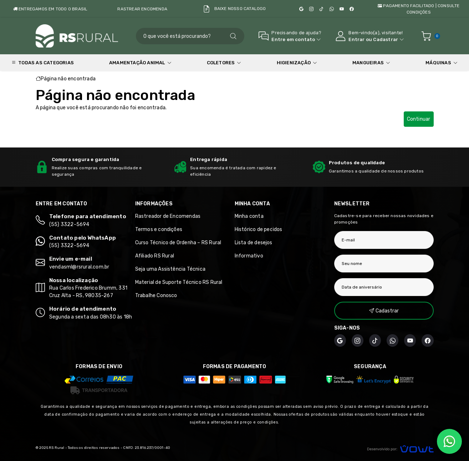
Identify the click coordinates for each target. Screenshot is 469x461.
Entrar (356, 39)
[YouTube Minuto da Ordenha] (342, 9)
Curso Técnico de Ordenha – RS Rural (178, 243)
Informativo (249, 256)
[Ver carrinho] (426, 36)
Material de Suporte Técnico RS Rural (179, 282)
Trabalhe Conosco (156, 295)
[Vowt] (400, 448)
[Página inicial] (79, 36)
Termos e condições (159, 229)
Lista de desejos (253, 243)
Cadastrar (385, 39)
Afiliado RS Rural (154, 256)
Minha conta (249, 216)
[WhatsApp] (332, 9)
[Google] (301, 9)
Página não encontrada (68, 79)
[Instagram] (311, 9)
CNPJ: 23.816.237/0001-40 (146, 448)
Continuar (418, 119)
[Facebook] (352, 9)
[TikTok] (321, 9)
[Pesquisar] (233, 36)
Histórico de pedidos (258, 229)
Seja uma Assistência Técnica (170, 269)
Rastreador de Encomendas (168, 216)
